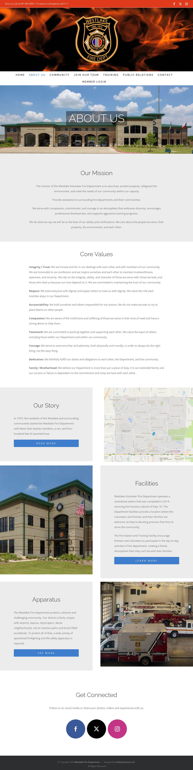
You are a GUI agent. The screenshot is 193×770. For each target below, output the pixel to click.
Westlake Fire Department (87, 762)
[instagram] (117, 729)
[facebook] (75, 729)
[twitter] (96, 729)
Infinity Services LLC (125, 762)
